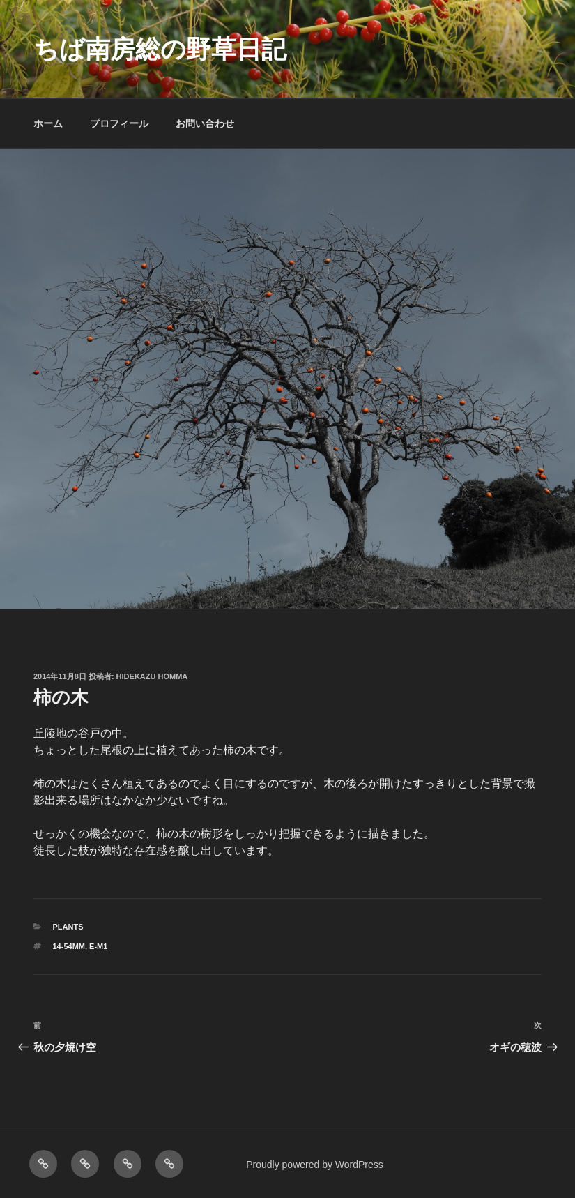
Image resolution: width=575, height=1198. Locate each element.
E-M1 (98, 946)
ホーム (48, 123)
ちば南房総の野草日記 (159, 49)
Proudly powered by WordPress (314, 1164)
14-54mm (69, 946)
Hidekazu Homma (152, 676)
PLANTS (68, 927)
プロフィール (119, 123)
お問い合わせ (205, 123)
